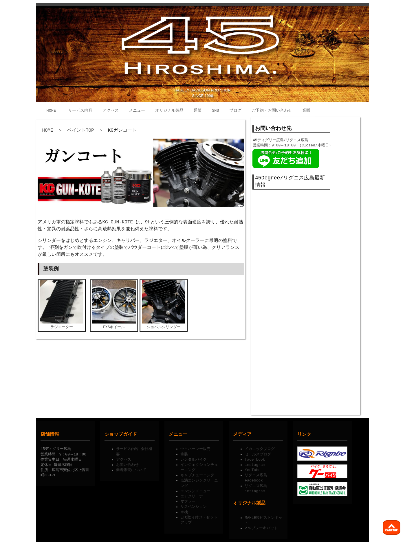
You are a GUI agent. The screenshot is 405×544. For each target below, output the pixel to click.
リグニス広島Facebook (256, 477)
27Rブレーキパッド (261, 527)
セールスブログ (258, 453)
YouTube (253, 469)
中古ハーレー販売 (195, 448)
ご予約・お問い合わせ (272, 110)
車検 (184, 511)
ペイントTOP (81, 130)
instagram (255, 463)
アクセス (110, 110)
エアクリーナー (193, 495)
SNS (215, 110)
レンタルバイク (193, 458)
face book (255, 458)
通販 (198, 110)
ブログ (235, 110)
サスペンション (193, 505)
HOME (51, 110)
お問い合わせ (127, 463)
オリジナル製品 (169, 110)
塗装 (184, 453)
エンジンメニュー (195, 490)
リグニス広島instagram (256, 487)
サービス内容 (80, 110)
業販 (306, 110)
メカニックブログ (260, 448)
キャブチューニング (197, 474)
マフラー (187, 500)
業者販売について (131, 469)
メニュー (137, 110)
